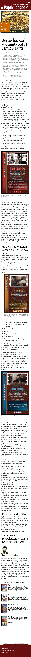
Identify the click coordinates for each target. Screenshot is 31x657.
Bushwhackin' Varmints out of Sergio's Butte (18, 34)
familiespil (5, 28)
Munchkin (7, 560)
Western (5, 30)
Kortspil (5, 29)
